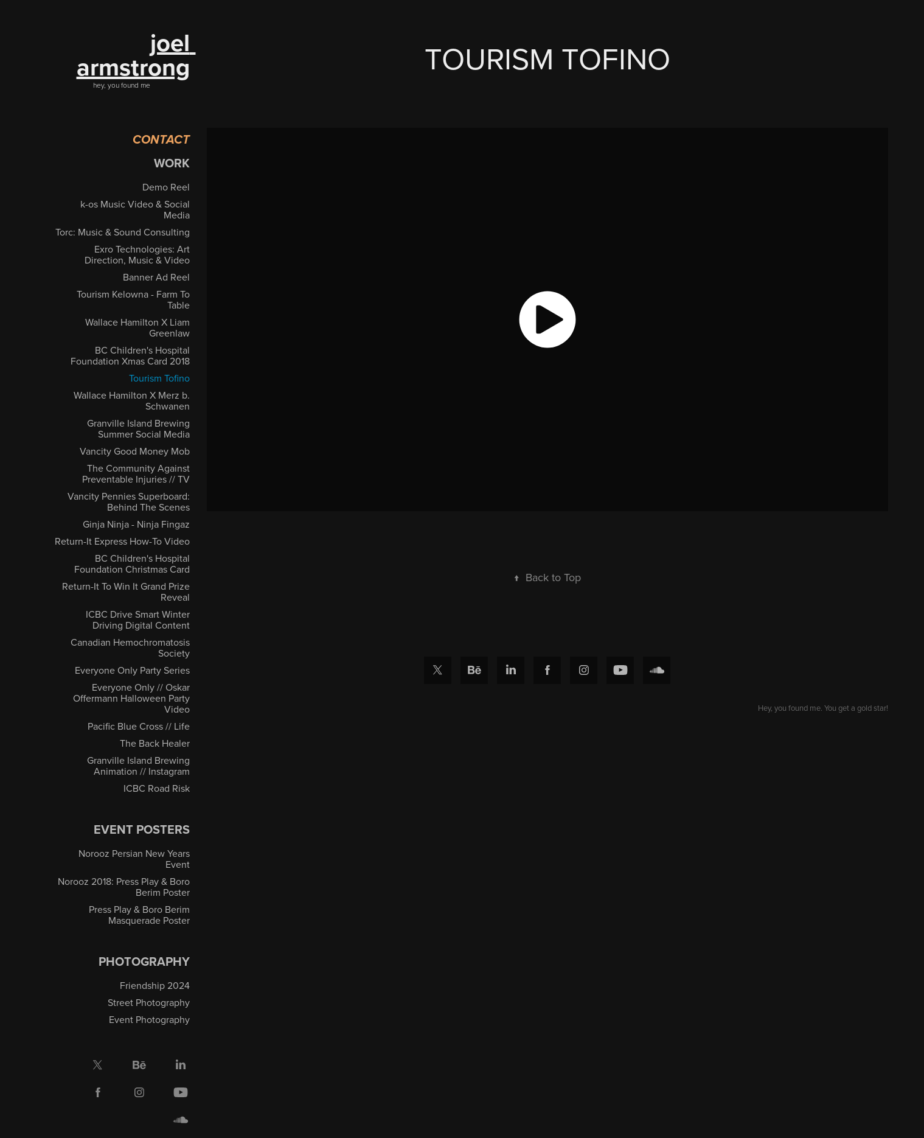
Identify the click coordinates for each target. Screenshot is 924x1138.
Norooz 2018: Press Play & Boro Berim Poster (124, 886)
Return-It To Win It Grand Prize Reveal (126, 591)
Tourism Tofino (159, 378)
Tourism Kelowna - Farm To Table (133, 299)
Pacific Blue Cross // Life (139, 726)
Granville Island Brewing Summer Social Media (138, 428)
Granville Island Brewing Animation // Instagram (138, 765)
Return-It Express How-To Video (122, 541)
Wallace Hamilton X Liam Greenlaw (137, 327)
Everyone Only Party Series (132, 670)
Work (172, 163)
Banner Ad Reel (156, 277)
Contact (161, 140)
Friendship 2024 (155, 985)
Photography (144, 961)
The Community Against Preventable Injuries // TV (136, 473)
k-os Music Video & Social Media (135, 209)
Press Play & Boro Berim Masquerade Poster (139, 914)
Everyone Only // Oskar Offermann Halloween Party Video (131, 698)
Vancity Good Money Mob (135, 451)
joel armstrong (136, 55)
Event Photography (149, 1019)
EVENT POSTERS (142, 829)
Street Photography (149, 1002)
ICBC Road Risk (156, 788)
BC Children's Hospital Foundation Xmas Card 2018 (130, 355)
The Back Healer (155, 743)
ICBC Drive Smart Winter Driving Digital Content (138, 619)
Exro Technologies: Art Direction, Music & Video (137, 254)
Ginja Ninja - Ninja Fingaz (136, 524)
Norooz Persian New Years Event (134, 859)
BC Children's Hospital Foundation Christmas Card (132, 563)
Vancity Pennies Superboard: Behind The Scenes (129, 501)
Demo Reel (166, 187)
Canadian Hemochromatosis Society (130, 647)
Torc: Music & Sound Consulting (122, 232)
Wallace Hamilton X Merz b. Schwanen (132, 400)
